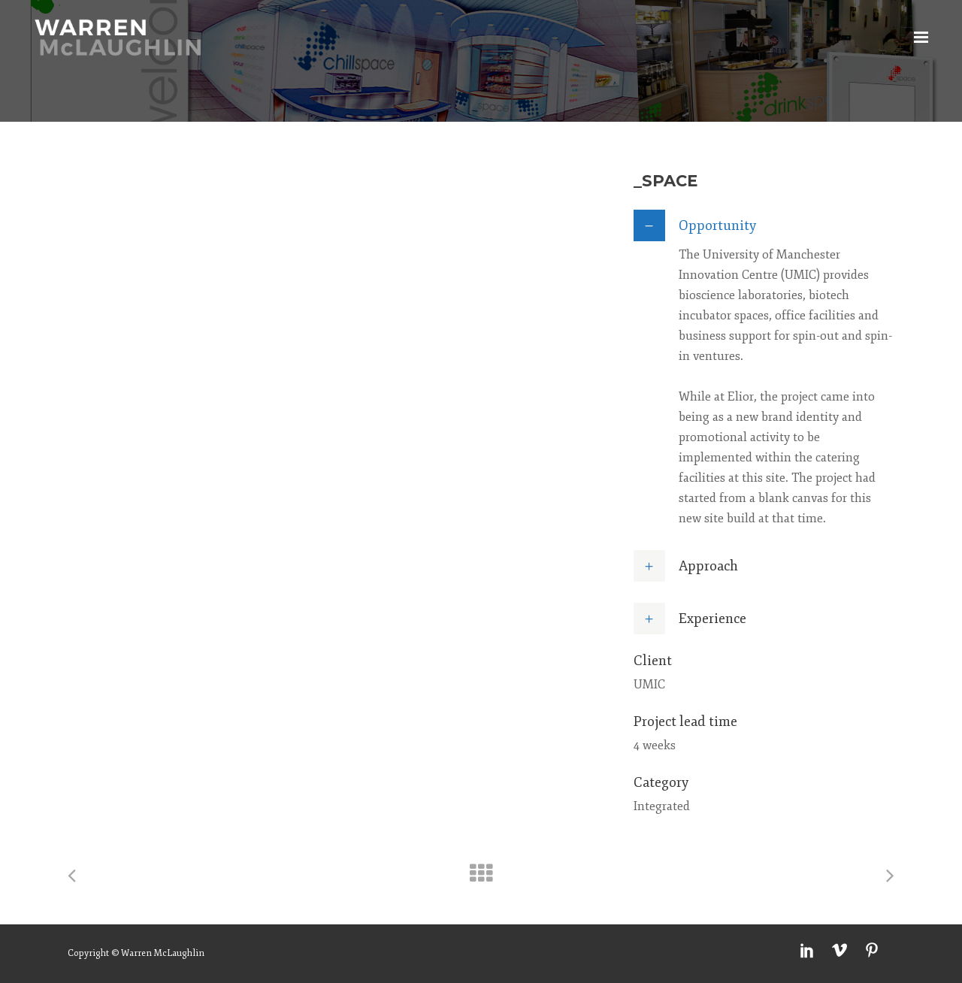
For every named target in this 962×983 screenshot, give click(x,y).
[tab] (764, 225)
